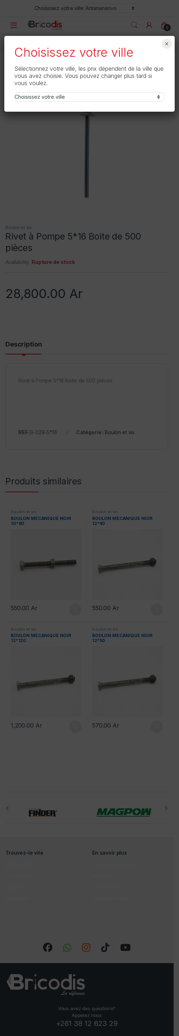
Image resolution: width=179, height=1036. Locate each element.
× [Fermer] (167, 44)
